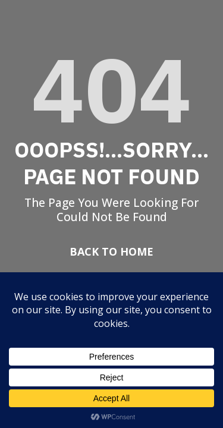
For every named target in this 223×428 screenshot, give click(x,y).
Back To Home (111, 251)
